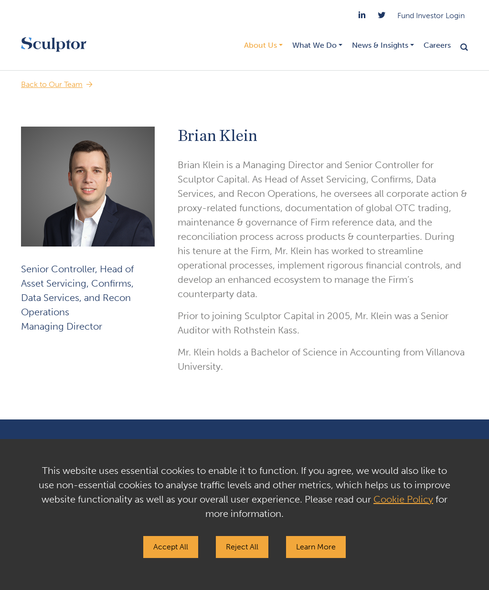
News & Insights (380, 45)
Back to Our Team (52, 84)
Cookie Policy (403, 499)
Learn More (316, 546)
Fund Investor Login (431, 15)
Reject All (242, 546)
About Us (260, 45)
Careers (437, 45)
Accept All (170, 546)
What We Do (314, 45)
